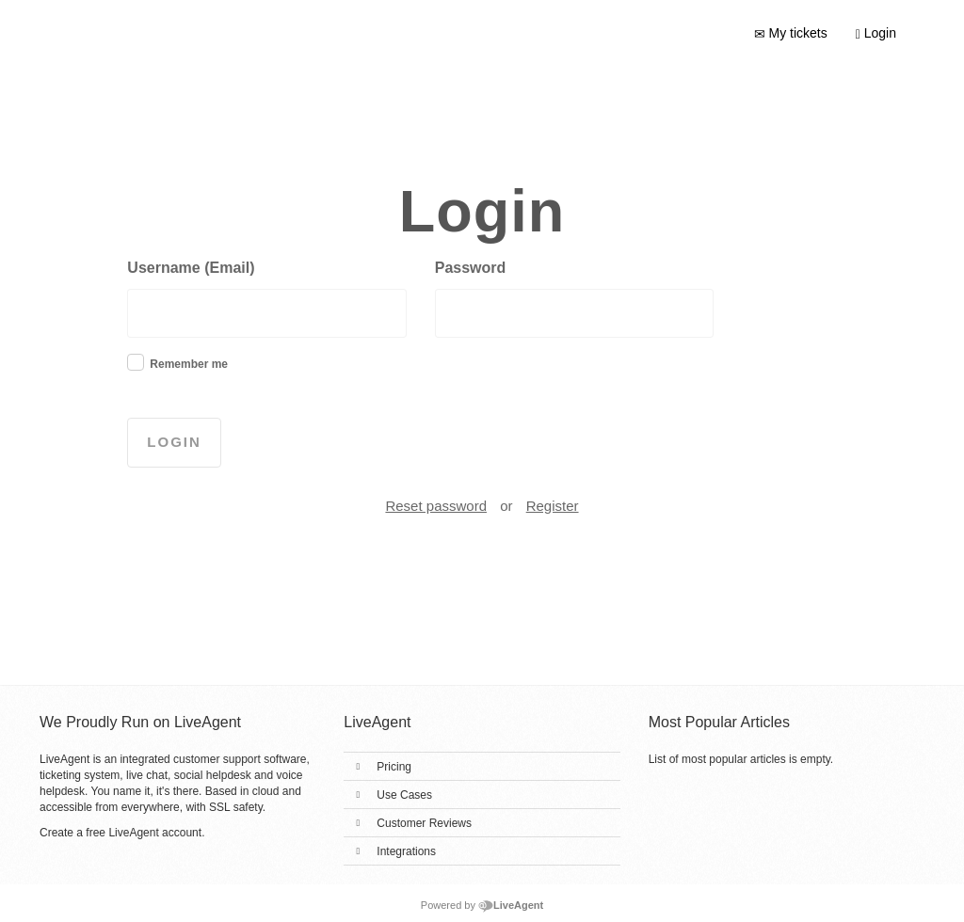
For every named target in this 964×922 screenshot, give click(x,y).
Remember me (189, 364)
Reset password (436, 506)
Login (876, 33)
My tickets (790, 33)
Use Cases (404, 795)
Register (552, 506)
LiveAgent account (154, 832)
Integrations (406, 851)
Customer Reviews (424, 823)
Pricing (394, 766)
